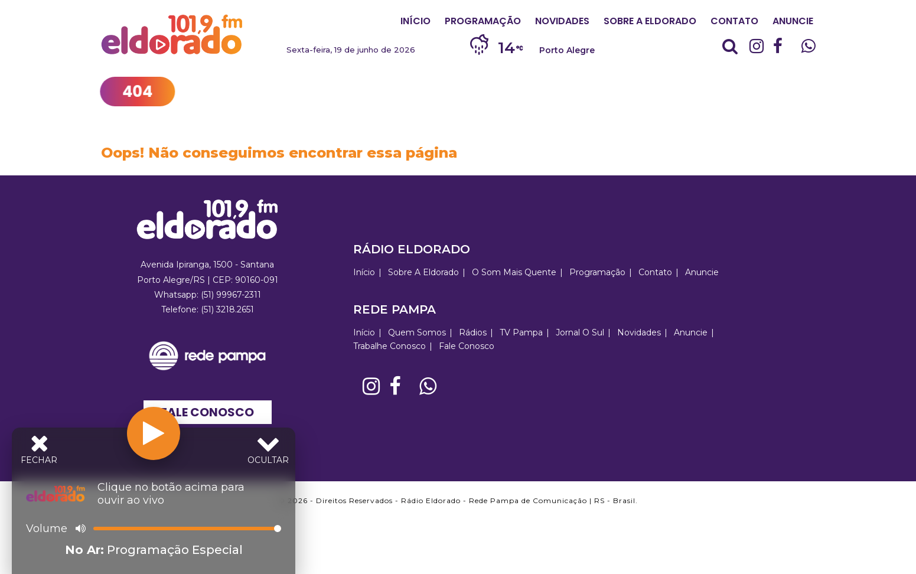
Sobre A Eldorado (650, 21)
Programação (483, 21)
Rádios (473, 332)
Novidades (562, 21)
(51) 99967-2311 (231, 294)
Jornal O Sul (580, 332)
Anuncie (792, 21)
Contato (734, 21)
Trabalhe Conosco (389, 346)
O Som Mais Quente (514, 272)
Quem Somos (417, 332)
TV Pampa (521, 332)
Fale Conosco (207, 412)
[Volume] (187, 528)
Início (415, 21)
